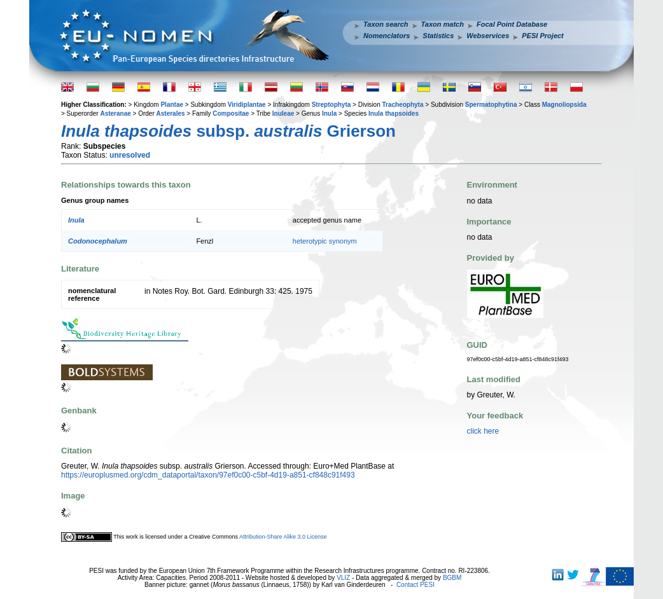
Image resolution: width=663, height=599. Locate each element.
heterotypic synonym (325, 241)
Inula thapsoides (393, 113)
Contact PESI (415, 584)
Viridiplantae (247, 104)
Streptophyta (331, 104)
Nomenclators (386, 35)
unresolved (129, 155)
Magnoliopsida (564, 104)
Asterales (171, 113)
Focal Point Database (512, 24)
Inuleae (283, 113)
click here (483, 431)
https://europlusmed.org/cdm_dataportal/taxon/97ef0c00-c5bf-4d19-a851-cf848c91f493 (208, 475)
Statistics (438, 35)
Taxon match (442, 24)
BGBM (452, 577)
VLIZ (343, 577)
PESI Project (542, 35)
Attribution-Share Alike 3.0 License (283, 537)
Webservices (487, 35)
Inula (329, 113)
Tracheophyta (402, 104)
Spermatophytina (491, 104)
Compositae (231, 113)
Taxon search (385, 24)
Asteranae (115, 113)
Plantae (171, 104)
